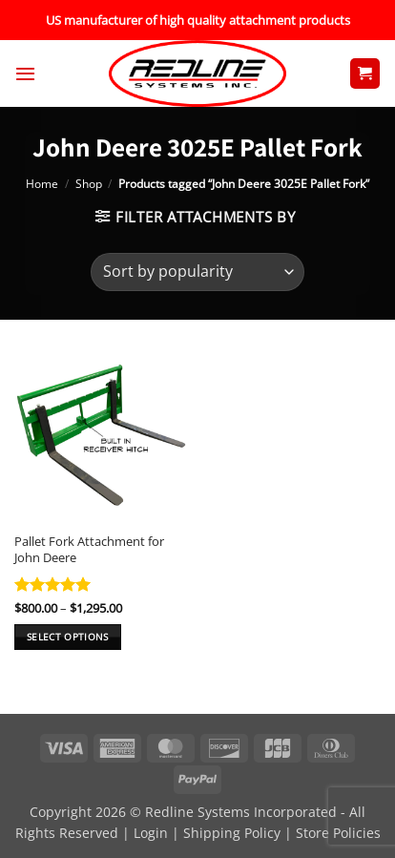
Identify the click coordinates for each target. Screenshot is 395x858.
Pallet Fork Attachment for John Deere (89, 550)
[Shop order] (197, 272)
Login (151, 833)
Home (42, 184)
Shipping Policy (232, 833)
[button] (25, 73)
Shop (88, 184)
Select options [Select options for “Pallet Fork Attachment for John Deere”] (67, 636)
